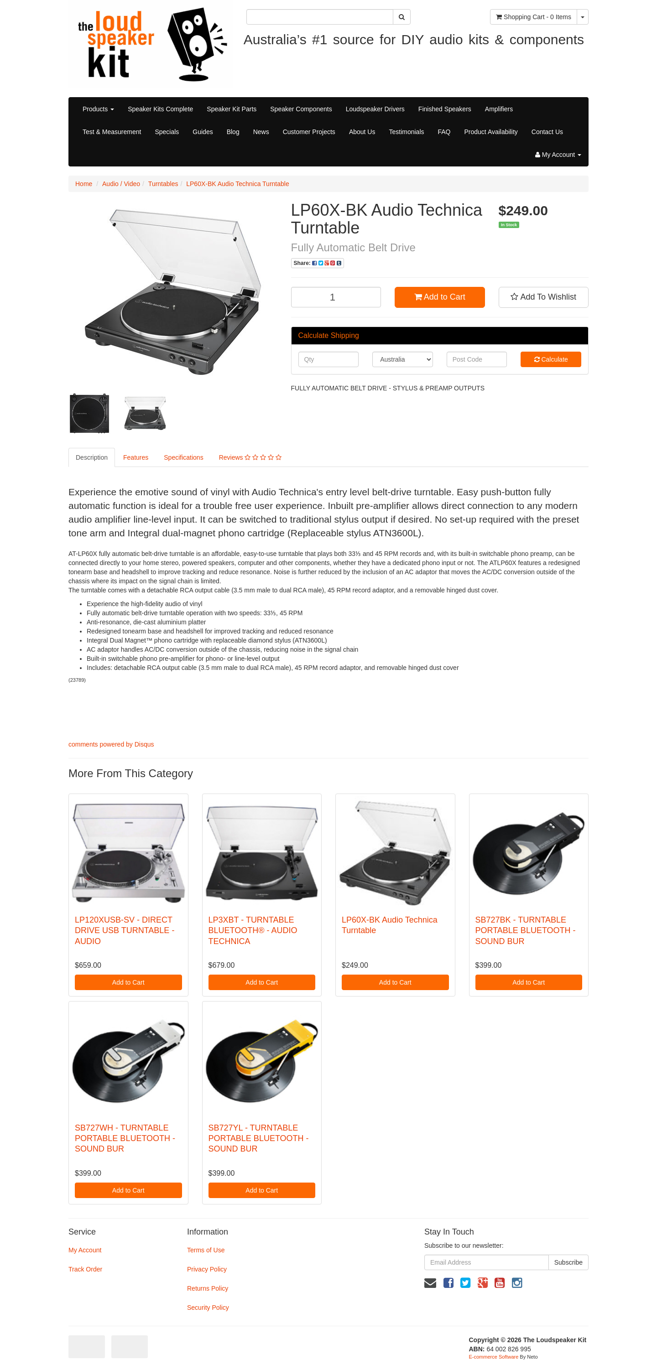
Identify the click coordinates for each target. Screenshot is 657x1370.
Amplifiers (499, 109)
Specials (167, 131)
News (261, 131)
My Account (84, 1250)
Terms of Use (205, 1250)
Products (98, 109)
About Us (362, 131)
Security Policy (208, 1307)
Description (92, 457)
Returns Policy (207, 1288)
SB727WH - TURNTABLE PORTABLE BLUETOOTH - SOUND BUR (125, 1138)
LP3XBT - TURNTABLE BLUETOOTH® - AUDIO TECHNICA (253, 930)
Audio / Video (121, 183)
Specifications (183, 457)
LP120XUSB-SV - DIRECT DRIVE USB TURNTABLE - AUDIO (124, 930)
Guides (203, 131)
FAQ (444, 131)
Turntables (163, 183)
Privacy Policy (207, 1269)
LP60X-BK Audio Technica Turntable (237, 183)
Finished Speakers (444, 109)
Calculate (551, 359)
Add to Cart (439, 296)
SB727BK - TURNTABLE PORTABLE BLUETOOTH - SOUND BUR (525, 930)
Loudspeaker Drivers (375, 109)
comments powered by (111, 744)
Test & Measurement (112, 131)
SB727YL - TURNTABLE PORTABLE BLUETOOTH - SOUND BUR (259, 1138)
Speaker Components (301, 109)
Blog (233, 131)
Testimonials (406, 131)
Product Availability (491, 131)
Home (83, 183)
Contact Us (547, 131)
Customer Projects (309, 131)
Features (135, 457)
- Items (533, 17)
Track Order (85, 1269)
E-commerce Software (494, 1357)
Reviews (250, 457)
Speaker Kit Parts (231, 109)
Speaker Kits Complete (160, 109)
